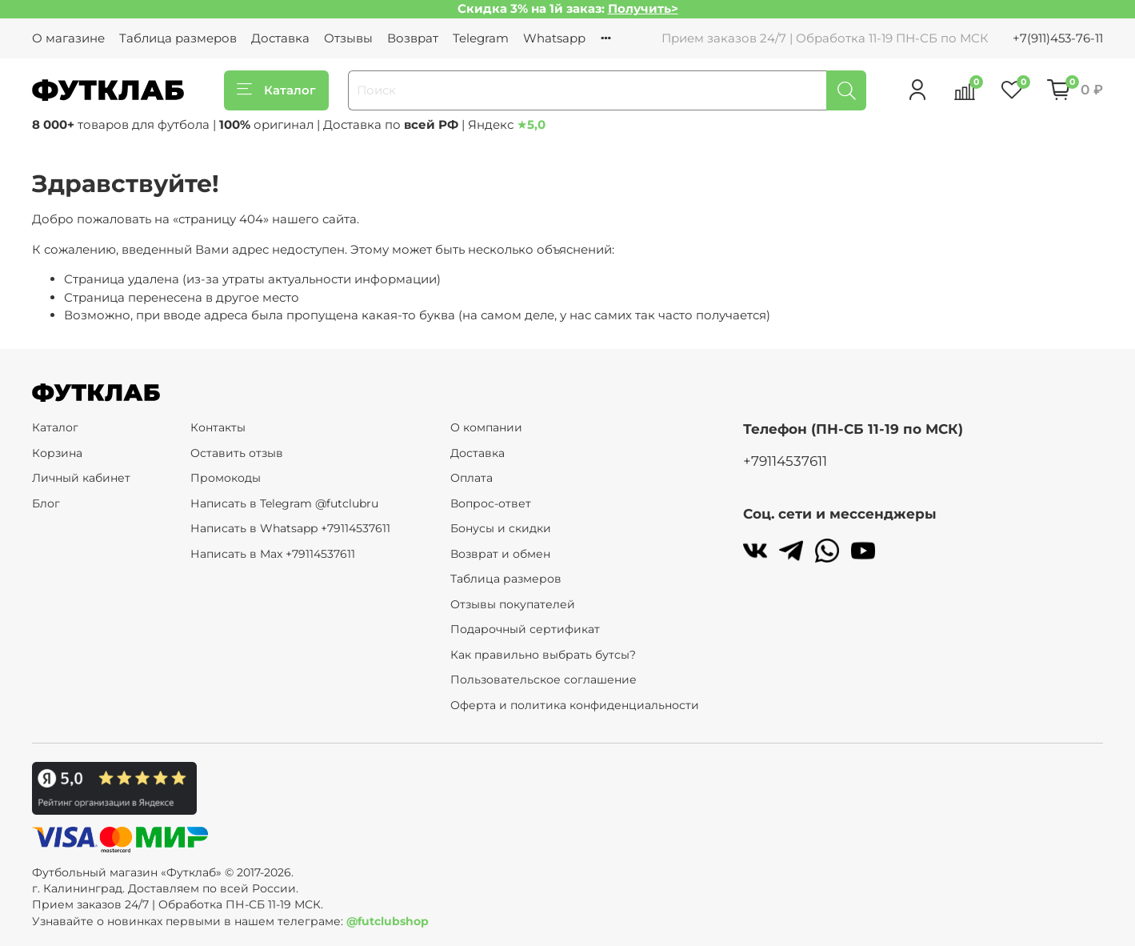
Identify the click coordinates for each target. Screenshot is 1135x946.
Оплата (471, 477)
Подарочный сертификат (525, 629)
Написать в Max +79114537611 (272, 553)
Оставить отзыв (236, 453)
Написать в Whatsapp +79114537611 (290, 528)
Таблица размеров (178, 38)
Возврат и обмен (500, 553)
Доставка (280, 38)
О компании (486, 427)
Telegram (481, 38)
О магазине (68, 38)
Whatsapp (554, 38)
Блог (46, 503)
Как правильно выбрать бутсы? (543, 654)
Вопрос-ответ (490, 503)
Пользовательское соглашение (543, 679)
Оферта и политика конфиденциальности (574, 705)
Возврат (412, 38)
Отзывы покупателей (512, 604)
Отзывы (348, 38)
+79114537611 (785, 461)
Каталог (276, 90)
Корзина (57, 453)
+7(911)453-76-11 (1058, 38)
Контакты (218, 427)
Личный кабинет (81, 477)
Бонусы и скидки (500, 528)
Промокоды (225, 477)
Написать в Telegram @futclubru (284, 503)
